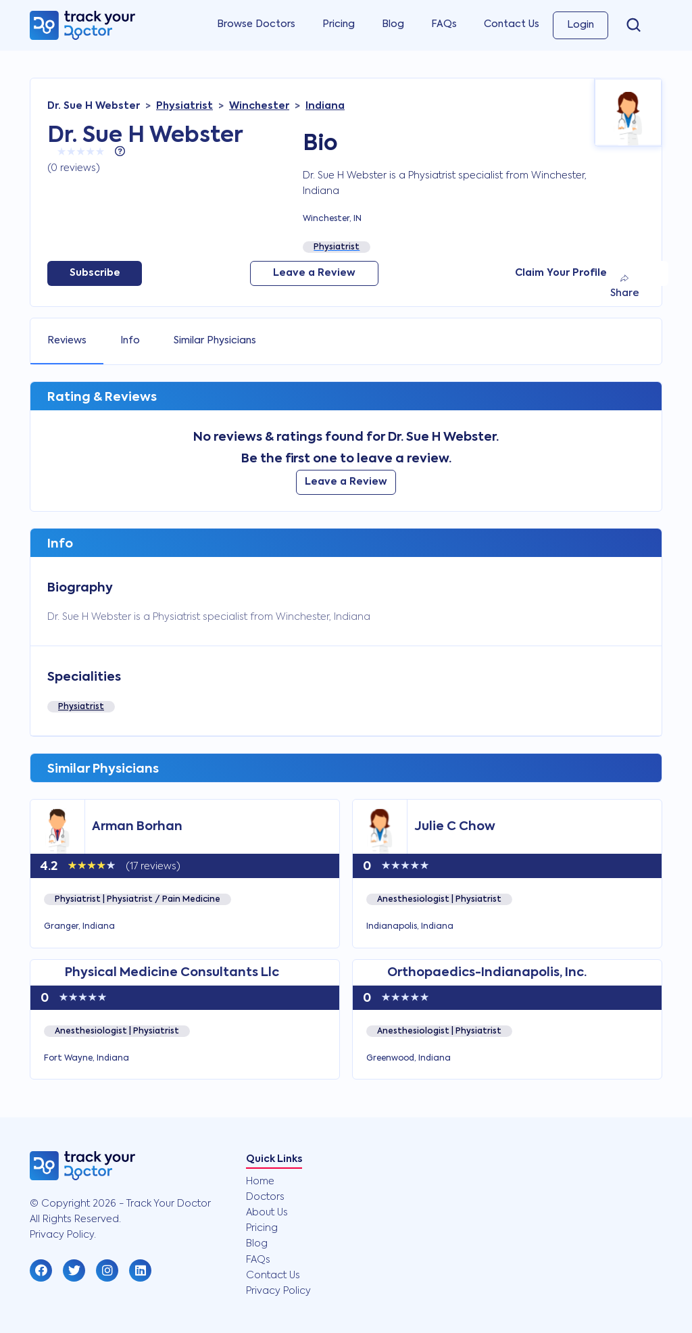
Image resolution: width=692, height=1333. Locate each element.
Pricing (338, 24)
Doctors (265, 1197)
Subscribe (95, 273)
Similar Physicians (215, 340)
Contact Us (511, 24)
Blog (393, 24)
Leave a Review (314, 273)
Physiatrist (81, 707)
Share (624, 286)
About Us (267, 1212)
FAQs (444, 24)
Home (260, 1181)
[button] (41, 1270)
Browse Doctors (256, 24)
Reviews (66, 340)
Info (130, 340)
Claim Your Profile (561, 273)
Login (580, 25)
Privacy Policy (278, 1291)
